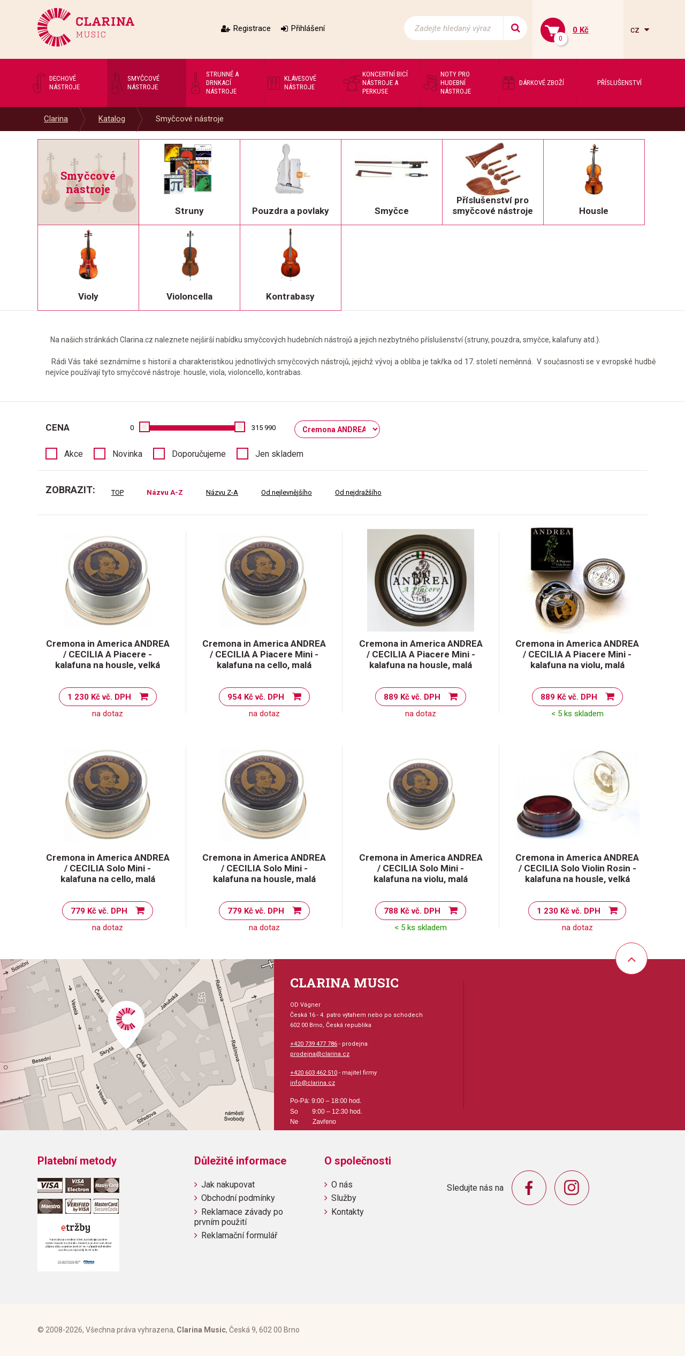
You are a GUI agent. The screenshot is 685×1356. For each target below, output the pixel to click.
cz (636, 30)
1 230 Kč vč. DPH (99, 697)
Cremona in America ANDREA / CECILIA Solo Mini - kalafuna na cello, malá (108, 868)
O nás (342, 1184)
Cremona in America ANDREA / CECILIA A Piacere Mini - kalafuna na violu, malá (577, 654)
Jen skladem (279, 454)
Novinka (127, 454)
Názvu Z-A (222, 492)
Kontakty (347, 1212)
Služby (343, 1198)
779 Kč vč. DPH (99, 911)
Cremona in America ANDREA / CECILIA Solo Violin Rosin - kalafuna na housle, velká (577, 868)
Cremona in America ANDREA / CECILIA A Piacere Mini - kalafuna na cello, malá (264, 654)
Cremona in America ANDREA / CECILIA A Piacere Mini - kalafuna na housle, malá (421, 654)
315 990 (264, 428)
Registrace (252, 28)
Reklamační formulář (239, 1235)
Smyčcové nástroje (190, 119)
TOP (117, 492)
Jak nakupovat (228, 1184)
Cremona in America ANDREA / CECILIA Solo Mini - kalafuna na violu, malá (421, 868)
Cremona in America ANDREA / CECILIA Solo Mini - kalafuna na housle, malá (264, 868)
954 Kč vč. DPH (255, 697)
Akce (73, 454)
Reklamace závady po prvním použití (238, 1217)
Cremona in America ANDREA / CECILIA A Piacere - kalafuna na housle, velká (108, 654)
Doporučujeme (199, 454)
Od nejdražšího (358, 492)
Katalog (111, 119)
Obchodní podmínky (238, 1198)
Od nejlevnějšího (286, 492)
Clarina (56, 119)
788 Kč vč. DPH (412, 911)
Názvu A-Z (165, 492)
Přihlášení (308, 28)
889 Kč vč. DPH (412, 697)
